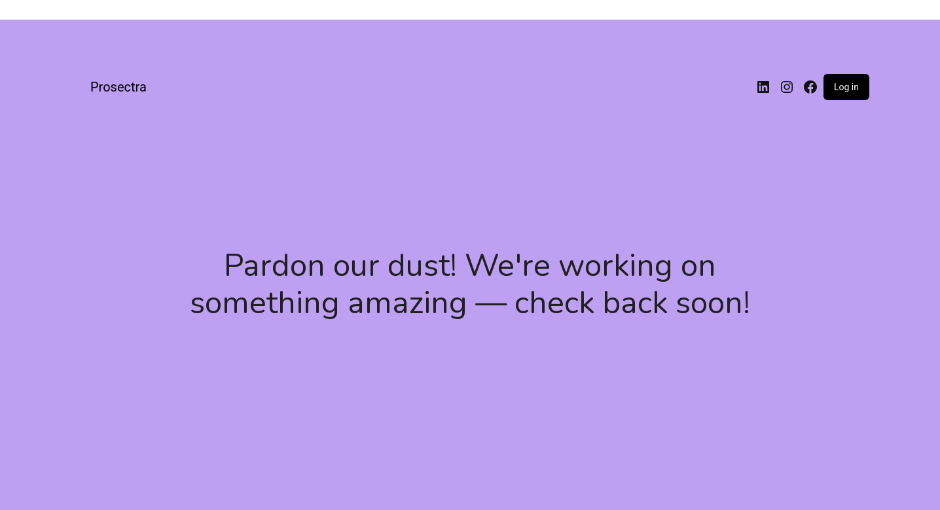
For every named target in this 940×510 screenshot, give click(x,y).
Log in (846, 87)
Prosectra (118, 87)
